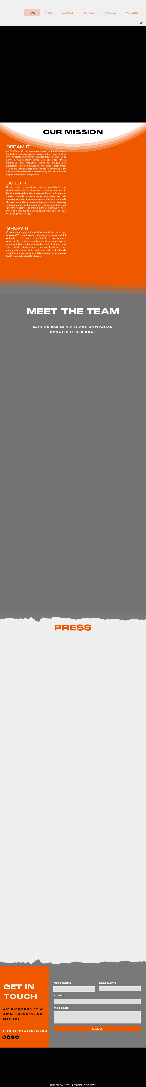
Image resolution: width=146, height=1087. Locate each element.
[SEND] (97, 1028)
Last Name (107, 983)
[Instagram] (17, 1037)
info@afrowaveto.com (25, 1031)
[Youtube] (4, 1037)
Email (58, 996)
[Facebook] (13, 1037)
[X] (8, 1037)
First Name (62, 983)
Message (61, 1008)
